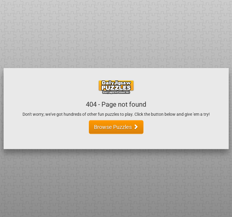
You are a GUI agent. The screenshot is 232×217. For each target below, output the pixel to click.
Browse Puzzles (116, 127)
